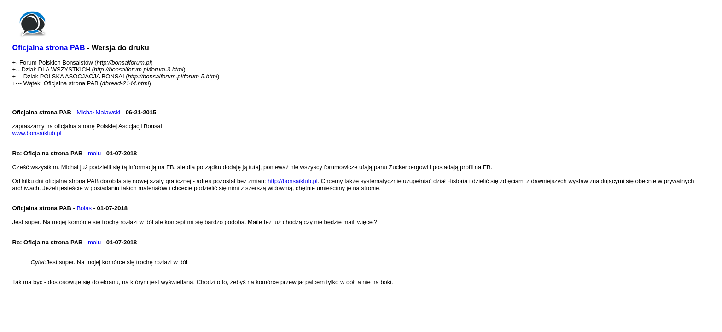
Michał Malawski (98, 112)
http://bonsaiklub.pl (292, 181)
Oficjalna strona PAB (48, 48)
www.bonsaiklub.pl (37, 133)
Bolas (84, 208)
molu (94, 153)
